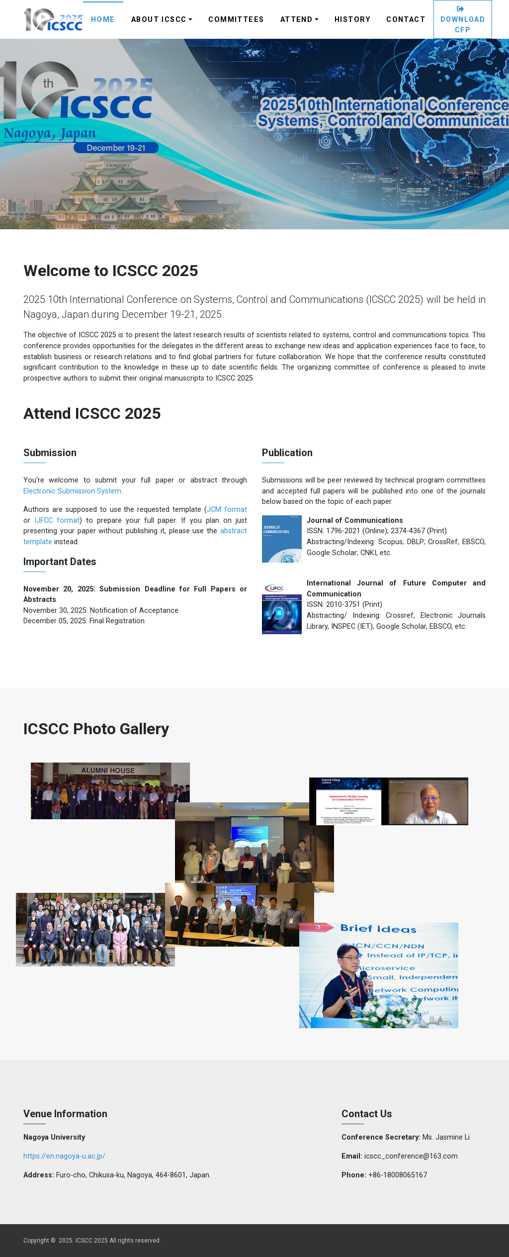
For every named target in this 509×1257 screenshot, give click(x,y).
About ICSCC (159, 19)
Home (103, 19)
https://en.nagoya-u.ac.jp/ (64, 1156)
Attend (296, 19)
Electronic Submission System (72, 491)
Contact (405, 19)
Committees (236, 19)
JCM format (227, 509)
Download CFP (462, 19)
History (352, 19)
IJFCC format (57, 520)
